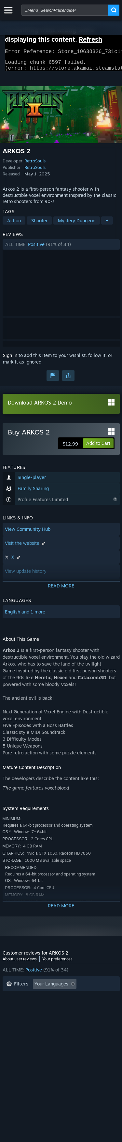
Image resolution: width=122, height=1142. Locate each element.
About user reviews (20, 962)
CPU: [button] (64, 1017)
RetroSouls (35, 164)
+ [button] (107, 224)
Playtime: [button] (16, 1007)
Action (14, 224)
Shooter (39, 224)
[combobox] (64, 10)
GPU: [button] (86, 1017)
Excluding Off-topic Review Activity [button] (44, 997)
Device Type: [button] (20, 1027)
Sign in (10, 359)
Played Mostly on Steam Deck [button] (70, 1007)
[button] (61, 248)
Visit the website (26, 547)
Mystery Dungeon (76, 224)
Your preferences (57, 962)
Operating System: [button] (26, 1017)
